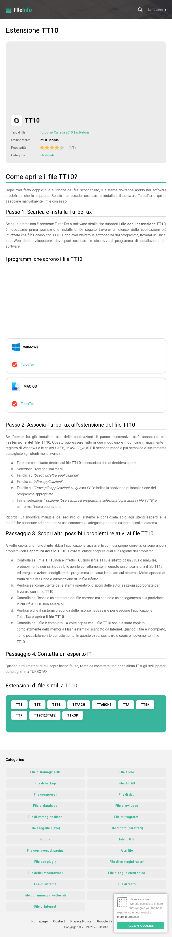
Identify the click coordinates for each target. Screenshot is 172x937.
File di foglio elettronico (126, 873)
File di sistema (45, 884)
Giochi (45, 839)
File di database (45, 805)
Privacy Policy (81, 921)
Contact (59, 921)
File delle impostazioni (45, 873)
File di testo (127, 884)
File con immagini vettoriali (45, 895)
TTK (19, 715)
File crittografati (127, 817)
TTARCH (78, 704)
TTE (37, 704)
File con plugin (45, 862)
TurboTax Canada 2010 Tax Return (64, 132)
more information (128, 916)
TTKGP (72, 715)
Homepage (39, 921)
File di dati (47, 155)
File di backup (45, 783)
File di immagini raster (127, 862)
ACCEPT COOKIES (140, 925)
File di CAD (126, 783)
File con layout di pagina (45, 850)
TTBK (145, 704)
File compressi (45, 794)
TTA (126, 704)
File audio (126, 772)
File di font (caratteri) (126, 828)
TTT (19, 704)
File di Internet (45, 906)
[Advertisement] (48, 78)
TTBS (56, 704)
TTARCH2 (104, 704)
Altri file (127, 850)
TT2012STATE (45, 715)
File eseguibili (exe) (45, 828)
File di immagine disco (45, 817)
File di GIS (126, 839)
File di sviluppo (126, 805)
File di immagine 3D (45, 772)
